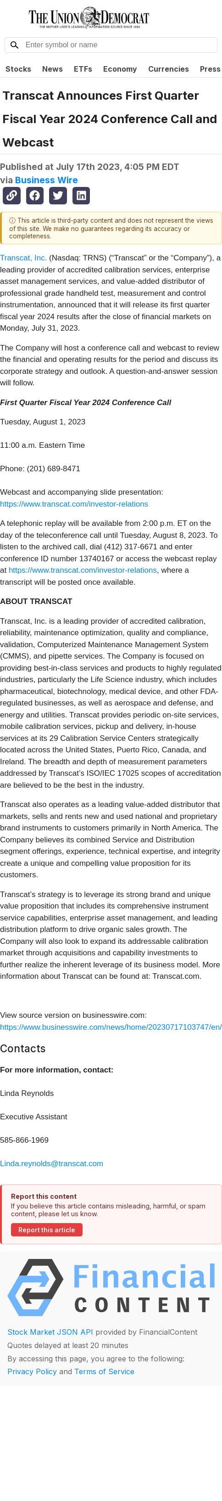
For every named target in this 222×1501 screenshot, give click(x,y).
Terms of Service (104, 1371)
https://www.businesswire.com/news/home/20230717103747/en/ (111, 1027)
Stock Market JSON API (50, 1332)
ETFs (83, 68)
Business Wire (46, 180)
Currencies (168, 68)
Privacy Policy (32, 1371)
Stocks (18, 68)
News (52, 68)
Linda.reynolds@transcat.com (51, 1163)
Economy (120, 68)
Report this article (46, 1230)
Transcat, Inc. (23, 258)
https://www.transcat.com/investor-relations (74, 504)
